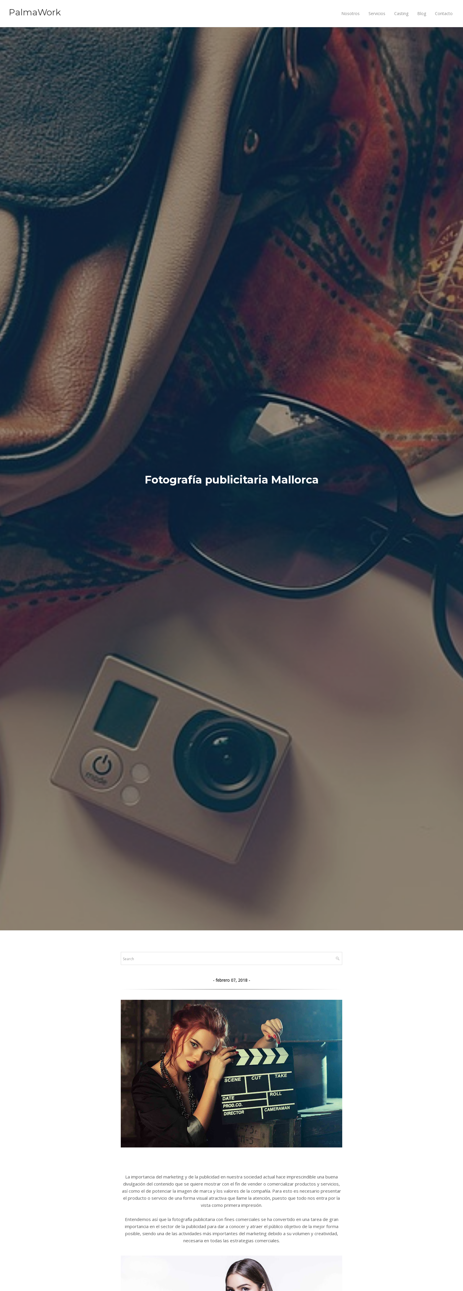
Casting (401, 13)
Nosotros (350, 13)
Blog (421, 13)
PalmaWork (35, 12)
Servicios (377, 13)
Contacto (444, 13)
